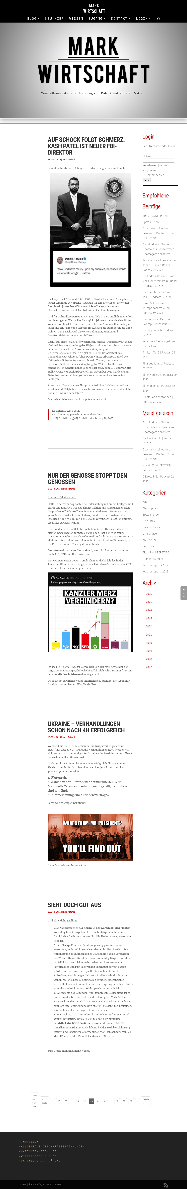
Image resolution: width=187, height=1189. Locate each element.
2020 (149, 643)
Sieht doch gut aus (74, 905)
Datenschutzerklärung (41, 1160)
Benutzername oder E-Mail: (159, 146)
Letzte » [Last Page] (146, 1101)
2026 (149, 594)
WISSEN (76, 19)
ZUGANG (95, 19)
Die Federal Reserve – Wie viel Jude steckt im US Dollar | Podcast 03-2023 (160, 281)
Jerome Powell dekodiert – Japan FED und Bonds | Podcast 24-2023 (159, 265)
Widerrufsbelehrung (39, 1156)
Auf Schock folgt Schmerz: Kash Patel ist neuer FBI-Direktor (86, 146)
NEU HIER (54, 19)
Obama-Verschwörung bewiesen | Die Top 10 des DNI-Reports (158, 233)
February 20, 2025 (103, 418)
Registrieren (150, 165)
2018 (149, 659)
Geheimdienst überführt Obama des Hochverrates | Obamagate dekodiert (159, 249)
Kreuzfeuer (149, 540)
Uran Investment (153, 559)
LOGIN (142, 19)
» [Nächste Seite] (137, 1101)
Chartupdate (150, 508)
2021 (149, 634)
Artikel (146, 502)
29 (84, 1101)
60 (131, 1101)
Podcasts (148, 546)
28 (77, 1101)
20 (66, 1101)
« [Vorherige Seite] (52, 1101)
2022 (149, 626)
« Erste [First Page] (44, 1101)
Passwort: (148, 156)
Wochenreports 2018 (155, 571)
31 (98, 1101)
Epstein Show (151, 222)
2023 (149, 618)
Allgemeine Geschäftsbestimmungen (53, 1146)
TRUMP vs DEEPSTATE (156, 216)
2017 (149, 667)
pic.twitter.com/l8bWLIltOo (86, 414)
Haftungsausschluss (39, 1151)
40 (117, 1101)
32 (105, 1101)
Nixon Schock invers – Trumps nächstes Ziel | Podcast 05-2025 (156, 308)
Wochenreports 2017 (155, 565)
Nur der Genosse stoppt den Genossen (87, 479)
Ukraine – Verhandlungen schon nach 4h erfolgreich (86, 727)
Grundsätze (150, 533)
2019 (149, 651)
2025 (149, 602)
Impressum (30, 1141)
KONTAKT (119, 19)
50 (124, 1101)
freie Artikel (68, 159)
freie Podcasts (151, 527)
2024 (149, 610)
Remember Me (153, 175)
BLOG (32, 19)
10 (59, 1101)
